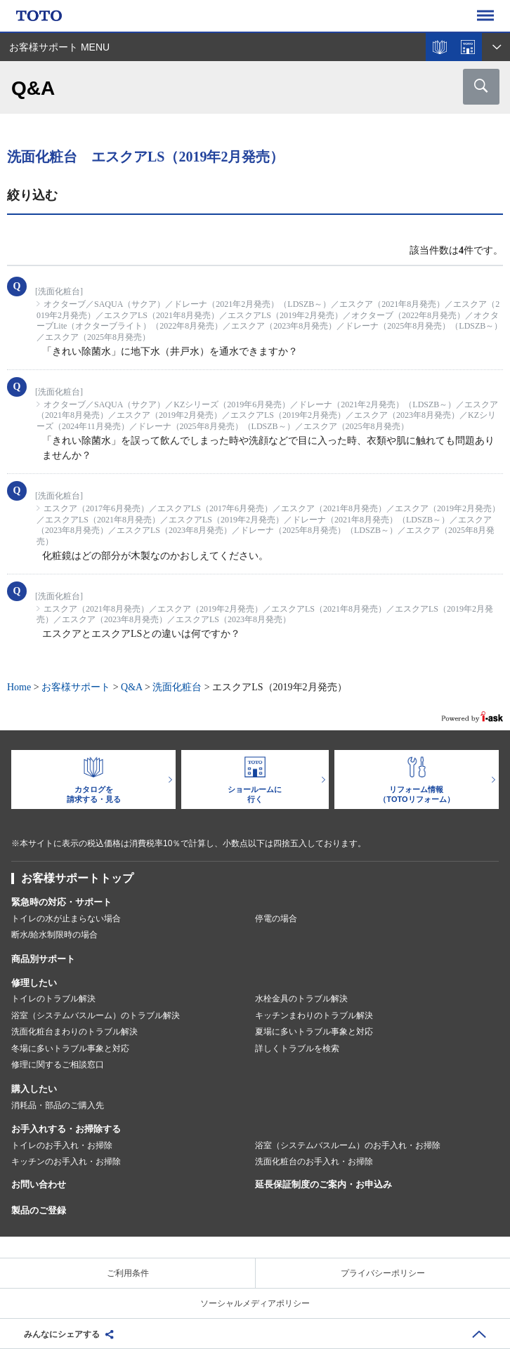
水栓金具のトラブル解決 (301, 998)
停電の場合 (276, 918)
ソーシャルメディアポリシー (255, 1303)
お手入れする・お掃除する (66, 1129)
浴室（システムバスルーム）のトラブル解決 (95, 1015)
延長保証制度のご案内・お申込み (323, 1184)
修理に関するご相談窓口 (57, 1065)
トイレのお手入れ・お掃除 (61, 1145)
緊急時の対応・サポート (61, 902)
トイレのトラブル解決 (53, 998)
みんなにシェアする (62, 1334)
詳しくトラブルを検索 (297, 1048)
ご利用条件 (128, 1273)
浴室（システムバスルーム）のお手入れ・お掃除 (347, 1145)
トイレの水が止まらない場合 (66, 918)
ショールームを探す (468, 47)
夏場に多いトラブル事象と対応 (314, 1032)
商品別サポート (43, 959)
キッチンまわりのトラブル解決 (314, 1015)
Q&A (131, 687)
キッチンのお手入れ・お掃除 (66, 1161)
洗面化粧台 (177, 687)
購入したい (34, 1089)
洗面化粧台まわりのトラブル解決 (74, 1032)
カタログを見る (440, 47)
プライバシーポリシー (383, 1273)
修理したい (34, 983)
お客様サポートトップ (77, 878)
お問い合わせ (38, 1184)
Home (19, 687)
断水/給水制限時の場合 (54, 935)
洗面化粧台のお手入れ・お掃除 (314, 1161)
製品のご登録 (38, 1210)
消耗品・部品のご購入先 (57, 1105)
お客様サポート (75, 687)
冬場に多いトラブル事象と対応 (70, 1048)
